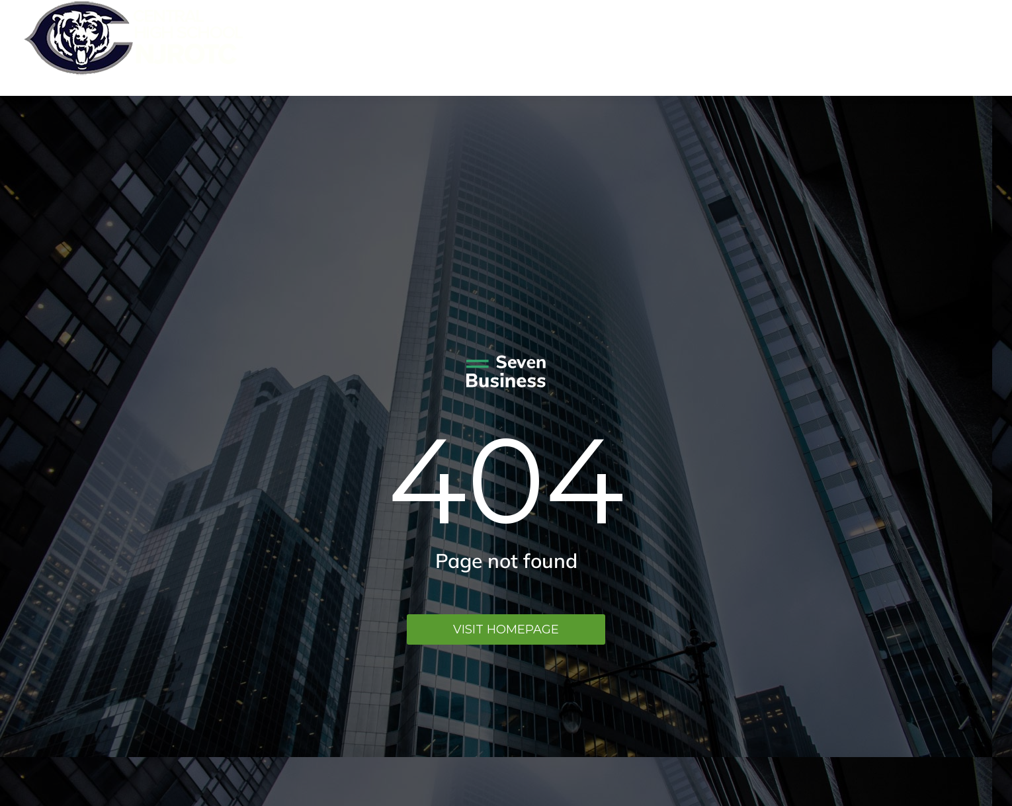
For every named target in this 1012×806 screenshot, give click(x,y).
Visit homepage (506, 629)
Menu (969, 48)
